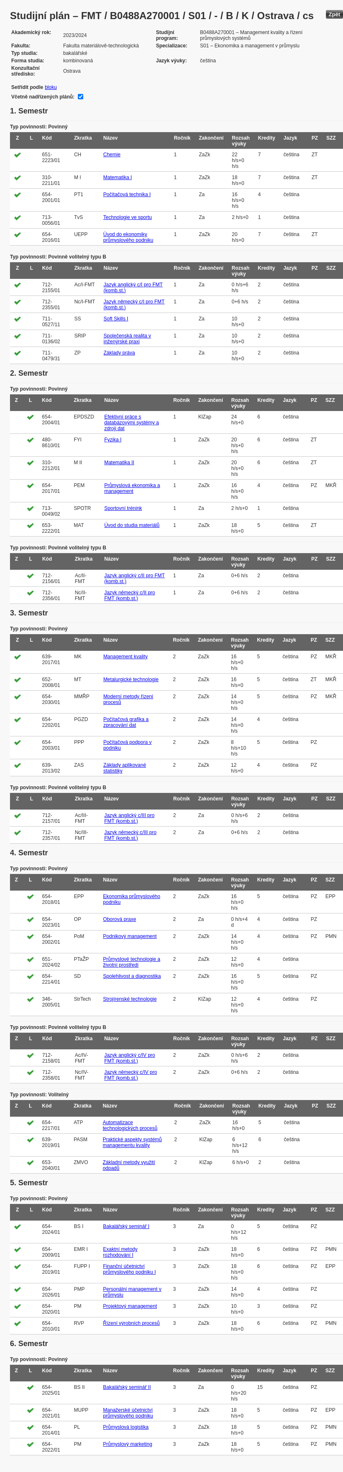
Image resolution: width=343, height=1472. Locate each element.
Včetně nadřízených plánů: (43, 97)
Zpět (334, 14)
